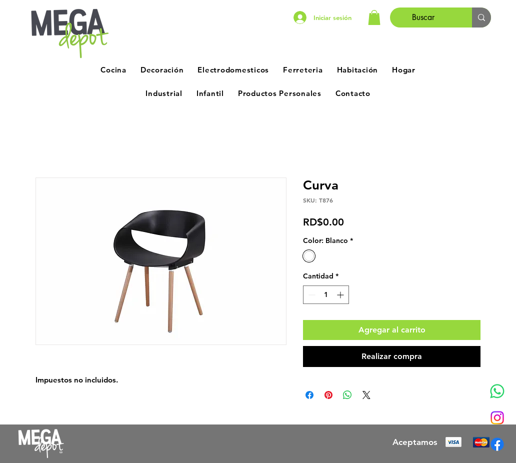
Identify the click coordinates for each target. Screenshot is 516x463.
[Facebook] (497, 444)
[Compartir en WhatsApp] (348, 395)
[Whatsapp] (497, 391)
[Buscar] (423, 18)
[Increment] (341, 295)
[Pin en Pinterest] (328, 395)
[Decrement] (310, 295)
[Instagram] (497, 417)
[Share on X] (366, 395)
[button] (374, 17)
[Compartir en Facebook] (310, 395)
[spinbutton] (326, 295)
